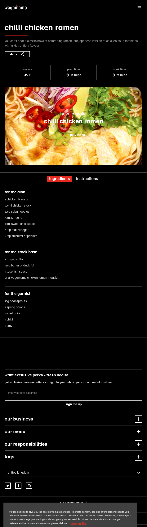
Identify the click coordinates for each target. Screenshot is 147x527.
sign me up (73, 404)
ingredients (59, 178)
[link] (8, 486)
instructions (87, 178)
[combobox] (73, 472)
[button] (139, 8)
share (17, 54)
